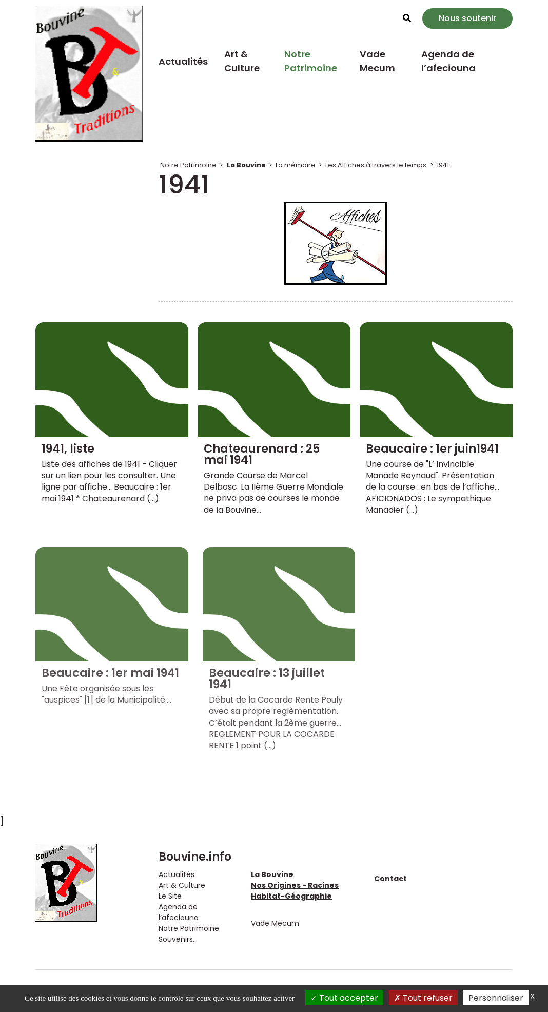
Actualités (183, 61)
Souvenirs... (178, 939)
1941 (443, 165)
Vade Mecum (377, 61)
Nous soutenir (467, 18)
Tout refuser (423, 998)
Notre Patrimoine (310, 61)
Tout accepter (344, 998)
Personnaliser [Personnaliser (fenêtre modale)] (495, 998)
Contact (390, 878)
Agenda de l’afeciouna (448, 61)
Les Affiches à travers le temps (375, 165)
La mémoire (296, 165)
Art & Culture (242, 61)
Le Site (170, 896)
